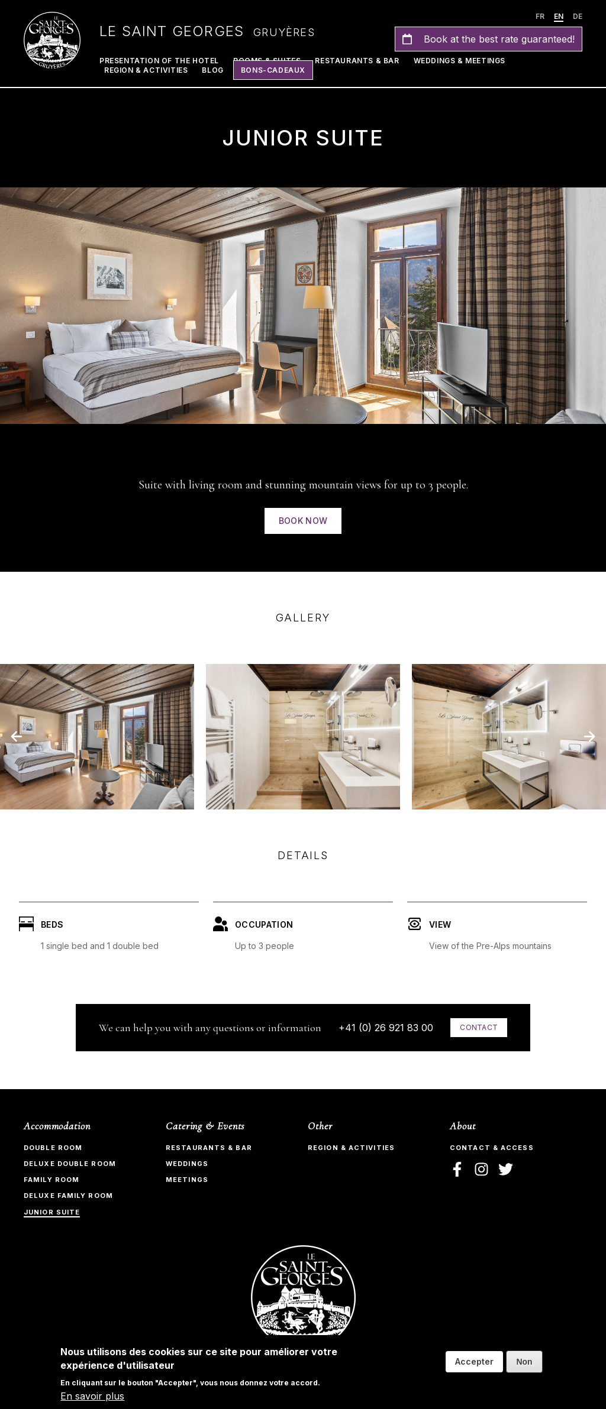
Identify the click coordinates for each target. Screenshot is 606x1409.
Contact (479, 1027)
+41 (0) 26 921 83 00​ (386, 1028)
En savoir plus (92, 1396)
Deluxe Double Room (70, 1163)
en (558, 16)
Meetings (187, 1179)
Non (524, 1361)
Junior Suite (52, 1212)
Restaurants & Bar (357, 60)
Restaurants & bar (209, 1148)
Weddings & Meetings (459, 60)
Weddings (187, 1163)
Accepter (474, 1361)
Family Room (51, 1179)
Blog (212, 70)
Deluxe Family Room (68, 1195)
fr (540, 16)
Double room (53, 1148)
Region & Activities (146, 70)
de (577, 16)
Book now (303, 521)
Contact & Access (492, 1148)
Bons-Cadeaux (273, 70)
